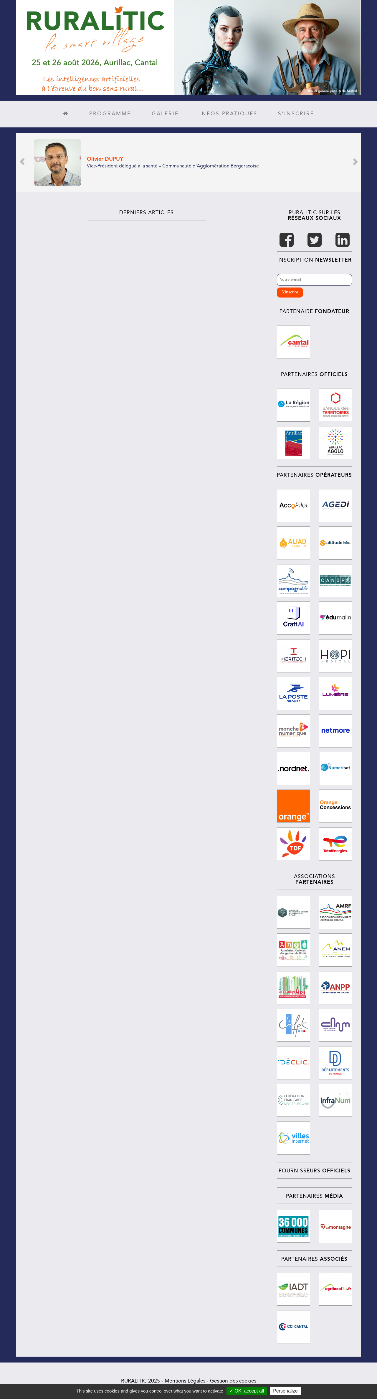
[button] (22, 162)
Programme (110, 114)
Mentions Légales (185, 1380)
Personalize (285, 1390)
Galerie (165, 114)
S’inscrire (296, 114)
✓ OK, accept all (246, 1390)
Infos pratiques (228, 114)
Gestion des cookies (233, 1380)
